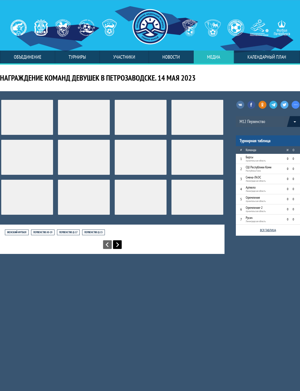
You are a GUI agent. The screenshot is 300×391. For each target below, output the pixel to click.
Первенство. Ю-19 (42, 232)
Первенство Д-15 (93, 232)
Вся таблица (268, 230)
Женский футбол (16, 232)
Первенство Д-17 (68, 232)
